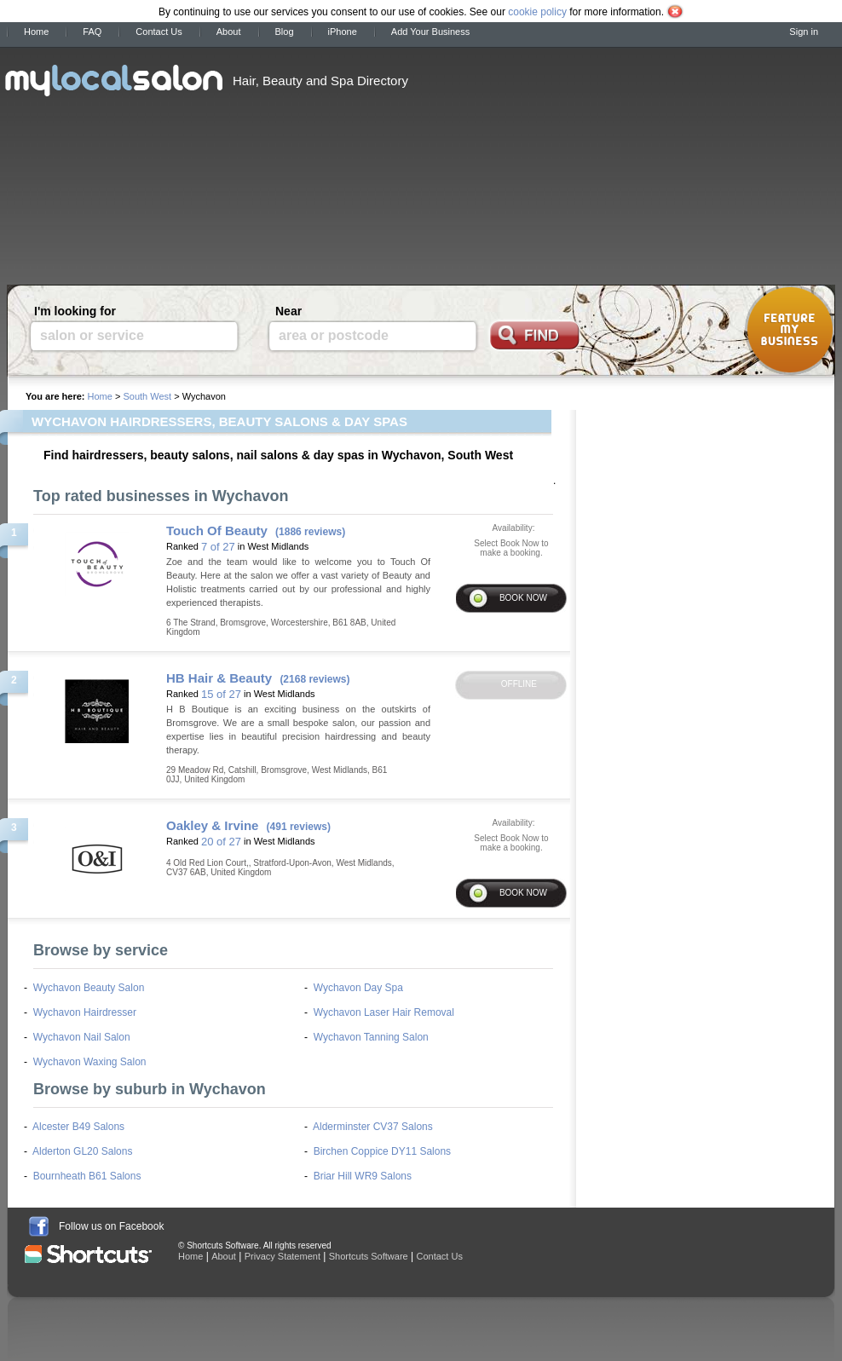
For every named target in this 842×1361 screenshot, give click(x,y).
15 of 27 (221, 694)
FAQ (92, 31)
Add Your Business (430, 31)
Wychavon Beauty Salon (89, 988)
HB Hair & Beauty (219, 678)
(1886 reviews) (310, 532)
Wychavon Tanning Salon (371, 1037)
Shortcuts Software (368, 1256)
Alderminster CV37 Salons (373, 1127)
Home (36, 31)
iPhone (342, 31)
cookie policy (537, 12)
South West (147, 396)
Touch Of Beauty (217, 530)
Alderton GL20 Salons (82, 1151)
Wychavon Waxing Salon (90, 1062)
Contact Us (159, 31)
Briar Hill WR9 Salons (363, 1176)
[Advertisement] (548, 160)
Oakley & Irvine (212, 825)
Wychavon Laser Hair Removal (384, 1012)
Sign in (803, 31)
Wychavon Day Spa (358, 988)
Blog (284, 31)
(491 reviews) (299, 827)
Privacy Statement (282, 1256)
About (228, 31)
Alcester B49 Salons (78, 1127)
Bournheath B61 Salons (87, 1176)
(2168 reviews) (314, 679)
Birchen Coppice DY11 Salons (382, 1151)
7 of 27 (218, 546)
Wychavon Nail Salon (81, 1037)
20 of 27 (221, 841)
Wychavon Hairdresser (84, 1012)
